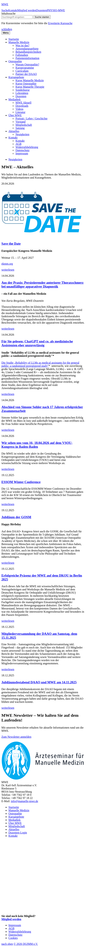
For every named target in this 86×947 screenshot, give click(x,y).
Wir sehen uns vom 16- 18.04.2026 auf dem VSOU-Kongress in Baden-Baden (36, 445)
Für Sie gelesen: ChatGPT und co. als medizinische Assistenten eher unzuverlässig (37, 343)
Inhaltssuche (8, 13)
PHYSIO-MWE (56, 10)
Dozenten (41, 10)
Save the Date (11, 243)
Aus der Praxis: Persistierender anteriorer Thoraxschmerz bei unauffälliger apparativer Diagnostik (42, 284)
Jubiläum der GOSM (16, 517)
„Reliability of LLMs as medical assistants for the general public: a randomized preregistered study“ (40, 364)
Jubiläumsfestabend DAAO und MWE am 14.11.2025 (39, 682)
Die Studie (7, 362)
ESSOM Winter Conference (21, 482)
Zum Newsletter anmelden (16, 736)
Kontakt (12, 10)
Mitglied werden (26, 10)
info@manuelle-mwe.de (24, 801)
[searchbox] (17, 17)
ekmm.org (7, 263)
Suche (4, 10)
